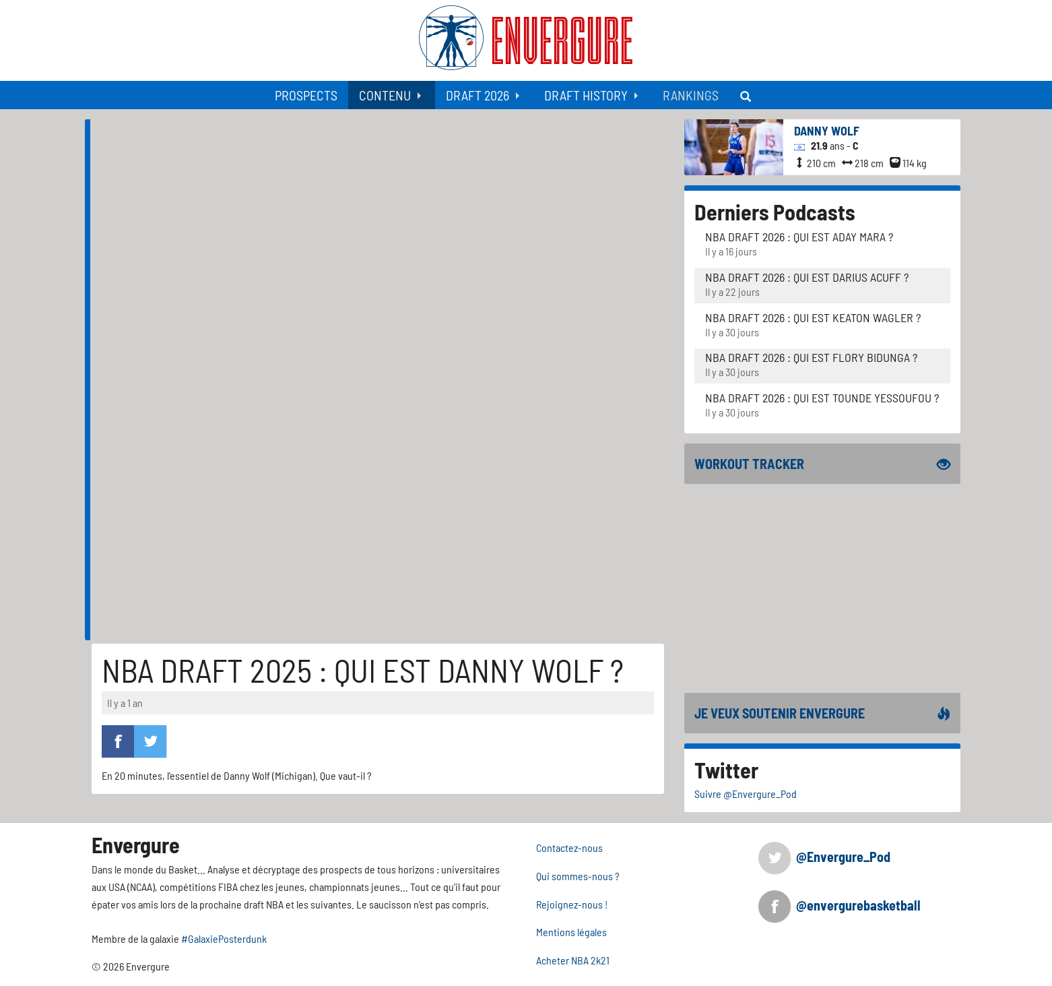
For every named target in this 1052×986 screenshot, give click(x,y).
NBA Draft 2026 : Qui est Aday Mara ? (799, 236)
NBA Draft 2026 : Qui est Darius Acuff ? (807, 277)
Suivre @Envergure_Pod (745, 793)
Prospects (306, 95)
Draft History (586, 95)
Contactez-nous (569, 847)
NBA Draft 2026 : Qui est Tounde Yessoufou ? (822, 397)
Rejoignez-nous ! (572, 904)
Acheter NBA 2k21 (573, 960)
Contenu (385, 95)
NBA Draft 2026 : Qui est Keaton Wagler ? (813, 317)
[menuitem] (306, 95)
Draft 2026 (477, 95)
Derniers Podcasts (774, 211)
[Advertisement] (380, 546)
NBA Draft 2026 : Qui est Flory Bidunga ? (811, 357)
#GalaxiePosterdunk (224, 938)
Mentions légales (571, 931)
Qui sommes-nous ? (578, 875)
